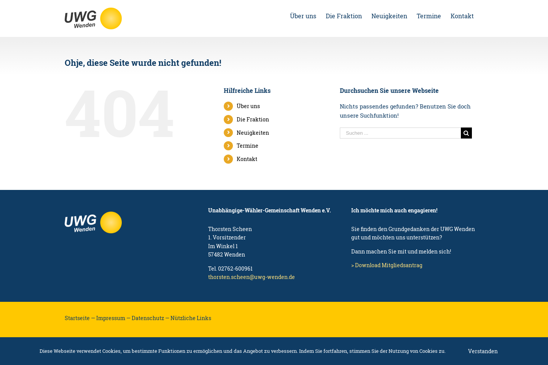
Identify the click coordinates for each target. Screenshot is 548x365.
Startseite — (80, 318)
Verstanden (483, 351)
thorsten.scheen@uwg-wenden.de (251, 277)
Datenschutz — (150, 318)
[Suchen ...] (400, 133)
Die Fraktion (253, 119)
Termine (247, 145)
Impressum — (113, 318)
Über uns (248, 106)
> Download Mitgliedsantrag (386, 265)
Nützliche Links (190, 318)
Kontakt (247, 159)
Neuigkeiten (253, 132)
